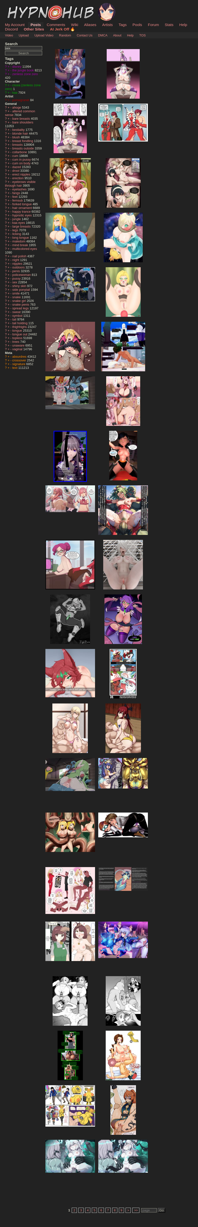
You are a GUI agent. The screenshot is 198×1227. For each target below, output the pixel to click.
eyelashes (20, 189)
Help (183, 25)
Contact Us (84, 35)
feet (15, 197)
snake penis (21, 304)
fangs (16, 193)
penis (16, 271)
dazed (17, 167)
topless (17, 338)
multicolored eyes (24, 249)
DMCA (102, 35)
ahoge (17, 107)
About (117, 35)
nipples (17, 263)
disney (17, 66)
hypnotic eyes (22, 215)
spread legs (21, 308)
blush (16, 137)
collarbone (20, 152)
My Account (15, 25)
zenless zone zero (25, 74)
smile (16, 293)
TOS (142, 35)
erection (18, 178)
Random (65, 35)
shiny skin (19, 286)
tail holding (20, 323)
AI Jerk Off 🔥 (62, 29)
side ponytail (21, 290)
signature (19, 364)
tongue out (20, 334)
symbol (17, 316)
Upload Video (44, 35)
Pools (137, 25)
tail (14, 319)
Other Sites (34, 29)
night (16, 260)
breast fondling (23, 141)
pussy (17, 278)
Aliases (90, 25)
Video (9, 35)
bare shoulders (22, 122)
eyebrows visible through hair (20, 183)
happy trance (22, 211)
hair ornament (22, 208)
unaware (19, 345)
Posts (36, 25)
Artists (107, 25)
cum (15, 156)
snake (17, 297)
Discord (11, 29)
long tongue (21, 237)
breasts (18, 144)
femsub (18, 200)
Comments (56, 25)
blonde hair (20, 133)
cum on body (22, 163)
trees (16, 342)
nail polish (19, 256)
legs (15, 230)
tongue (17, 330)
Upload (24, 35)
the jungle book (23, 70)
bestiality (19, 130)
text (15, 368)
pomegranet (21, 100)
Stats (169, 25)
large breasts (22, 226)
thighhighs (20, 327)
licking (17, 234)
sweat (17, 312)
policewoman (22, 275)
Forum (153, 25)
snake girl (19, 301)
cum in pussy (22, 159)
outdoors (19, 267)
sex (15, 282)
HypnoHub (18, 5)
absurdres (19, 356)
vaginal (17, 349)
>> (136, 1210)
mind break (20, 245)
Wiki (74, 25)
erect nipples (21, 174)
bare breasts (21, 118)
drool (16, 171)
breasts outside (23, 148)
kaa (15, 92)
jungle (17, 219)
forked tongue (22, 204)
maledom (19, 241)
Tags (123, 25)
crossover (19, 360)
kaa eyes (19, 223)
